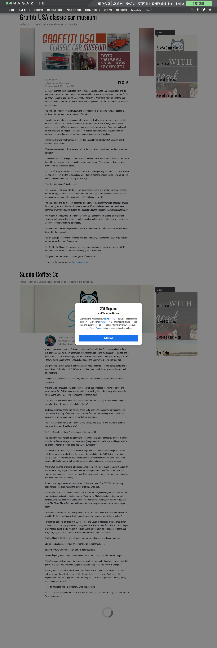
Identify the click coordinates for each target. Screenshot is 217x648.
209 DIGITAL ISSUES (54, 9)
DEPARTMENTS (24, 9)
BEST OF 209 (104, 3)
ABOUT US (131, 3)
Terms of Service (110, 319)
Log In (171, 3)
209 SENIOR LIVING (74, 9)
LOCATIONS (118, 3)
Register (180, 3)
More (149, 10)
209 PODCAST (121, 9)
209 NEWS (108, 9)
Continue (108, 338)
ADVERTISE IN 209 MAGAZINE (152, 3)
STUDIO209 (38, 9)
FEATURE (11, 9)
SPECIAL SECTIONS (92, 9)
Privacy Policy (104, 322)
